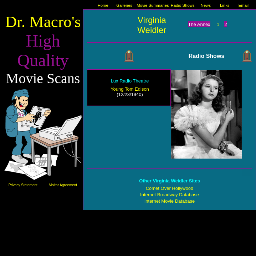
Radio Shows (183, 5)
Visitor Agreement (63, 185)
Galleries (124, 5)
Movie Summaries (153, 5)
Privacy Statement (23, 185)
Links (224, 5)
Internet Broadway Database (169, 194)
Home (103, 5)
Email (244, 5)
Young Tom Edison (130, 89)
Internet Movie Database (169, 201)
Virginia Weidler (151, 25)
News (206, 5)
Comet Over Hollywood (170, 188)
